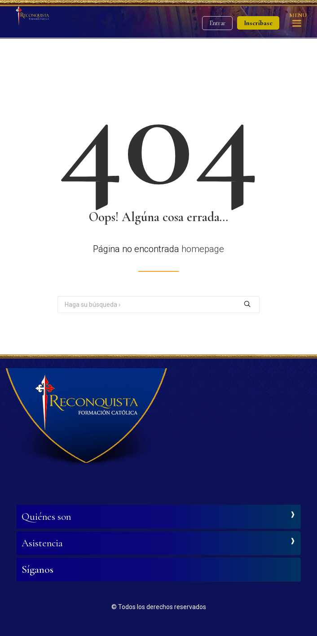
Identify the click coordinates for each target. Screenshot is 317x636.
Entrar (217, 23)
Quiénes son (46, 516)
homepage (202, 249)
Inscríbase (258, 23)
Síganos (37, 569)
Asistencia (42, 543)
